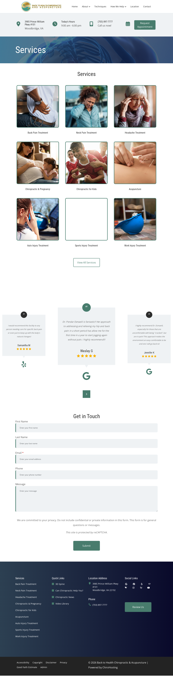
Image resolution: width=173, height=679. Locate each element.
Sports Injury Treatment (27, 629)
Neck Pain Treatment (26, 590)
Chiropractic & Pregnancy (28, 603)
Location (134, 6)
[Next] (86, 394)
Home (75, 6)
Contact (147, 6)
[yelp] (141, 584)
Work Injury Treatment (26, 636)
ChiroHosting (110, 667)
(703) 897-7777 (99, 604)
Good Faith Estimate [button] (27, 667)
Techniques (100, 6)
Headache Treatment (26, 597)
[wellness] (141, 587)
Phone (19, 468)
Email (19, 452)
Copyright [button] (37, 662)
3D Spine (60, 584)
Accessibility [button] (23, 662)
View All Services (86, 262)
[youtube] (148, 587)
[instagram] (133, 587)
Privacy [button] (63, 662)
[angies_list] (149, 584)
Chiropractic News (64, 597)
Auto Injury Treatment (26, 623)
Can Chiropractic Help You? (69, 590)
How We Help (117, 6)
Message (20, 484)
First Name (21, 421)
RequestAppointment (144, 24)
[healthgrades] (126, 587)
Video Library (62, 603)
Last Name (21, 437)
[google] (126, 584)
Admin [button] (43, 667)
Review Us (138, 607)
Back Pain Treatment (25, 584)
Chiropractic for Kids (25, 610)
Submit (86, 545)
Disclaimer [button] (51, 662)
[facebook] (134, 584)
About (85, 6)
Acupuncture (22, 616)
